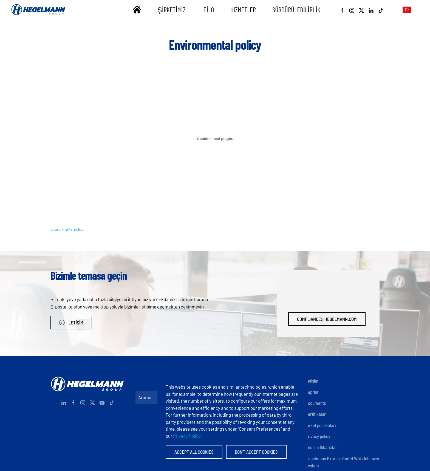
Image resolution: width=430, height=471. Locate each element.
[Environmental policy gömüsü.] (215, 139)
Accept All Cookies (194, 452)
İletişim (71, 322)
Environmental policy (66, 229)
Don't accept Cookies (256, 452)
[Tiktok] (380, 9)
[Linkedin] (371, 9)
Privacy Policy (187, 436)
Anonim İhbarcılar (321, 447)
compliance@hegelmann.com (327, 319)
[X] (361, 9)
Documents (315, 403)
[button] (406, 9)
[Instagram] (352, 9)
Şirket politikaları (320, 425)
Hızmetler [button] (243, 9)
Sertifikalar (315, 414)
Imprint (311, 392)
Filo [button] (208, 9)
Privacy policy (317, 436)
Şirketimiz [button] (172, 9)
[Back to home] (38, 9)
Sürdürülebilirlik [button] (296, 9)
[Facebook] (342, 9)
